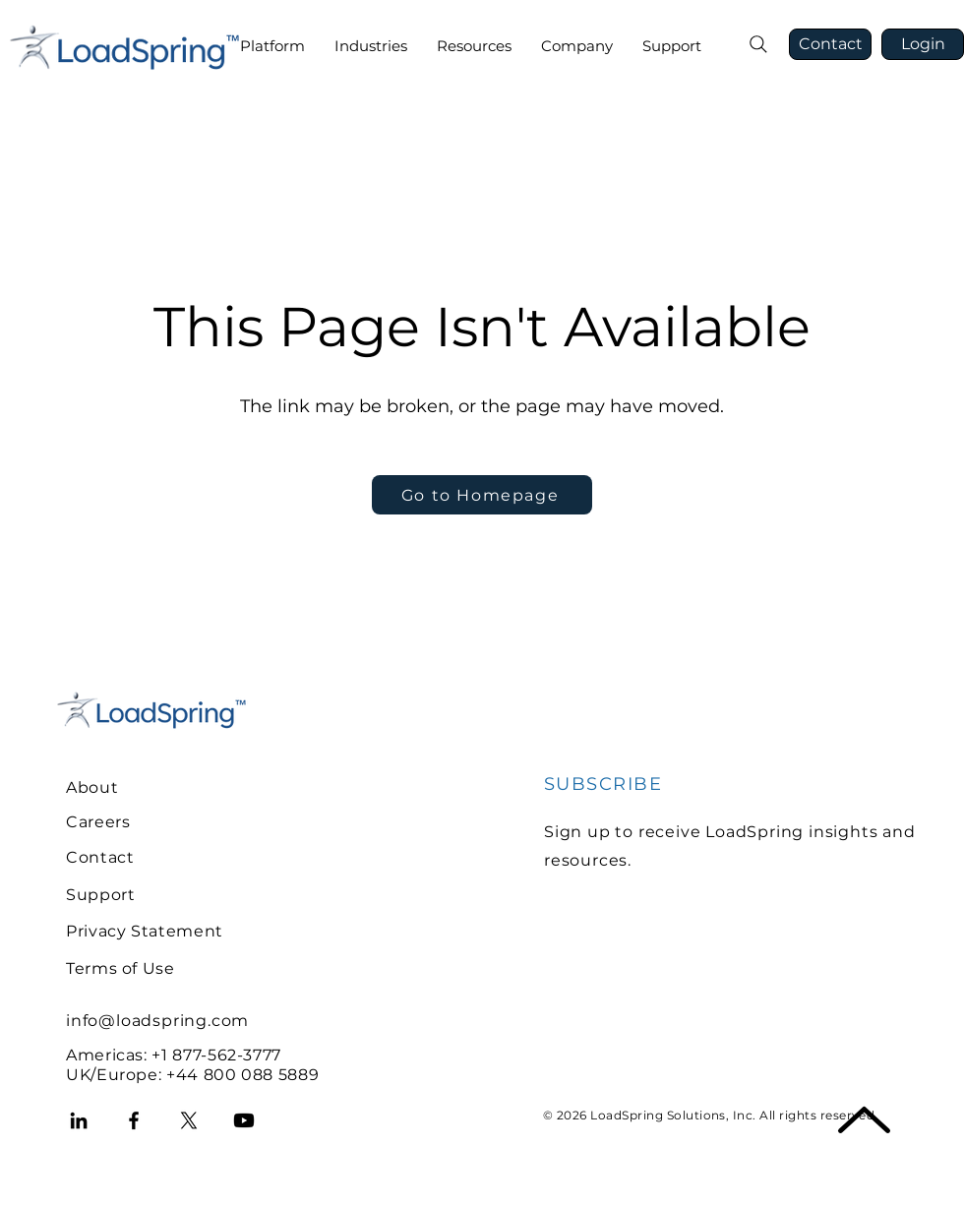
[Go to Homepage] (482, 494)
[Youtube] (244, 1120)
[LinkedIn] (78, 1120)
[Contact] (830, 44)
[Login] (922, 44)
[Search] (758, 44)
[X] (189, 1120)
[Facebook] (134, 1120)
